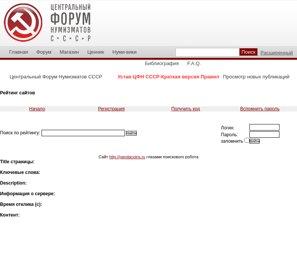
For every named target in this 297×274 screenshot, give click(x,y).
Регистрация (111, 109)
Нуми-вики (124, 52)
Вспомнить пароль (259, 109)
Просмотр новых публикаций (256, 77)
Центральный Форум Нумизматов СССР (56, 77)
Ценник (95, 52)
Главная (18, 52)
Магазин (69, 52)
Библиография (162, 63)
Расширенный (276, 53)
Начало (37, 109)
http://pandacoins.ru (127, 157)
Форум (43, 52)
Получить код (185, 109)
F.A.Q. (194, 63)
